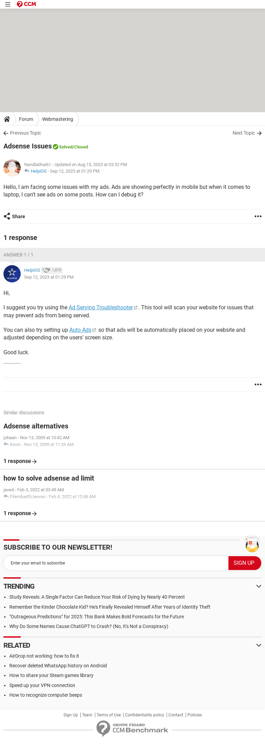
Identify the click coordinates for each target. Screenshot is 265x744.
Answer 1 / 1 (18, 255)
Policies (194, 715)
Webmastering (57, 119)
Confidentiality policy (144, 715)
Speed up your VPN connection (42, 685)
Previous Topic (25, 133)
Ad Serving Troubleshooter (101, 307)
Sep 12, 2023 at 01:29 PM (74, 171)
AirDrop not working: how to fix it (44, 656)
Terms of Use (109, 715)
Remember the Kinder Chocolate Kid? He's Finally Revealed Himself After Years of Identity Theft (109, 607)
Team (87, 715)
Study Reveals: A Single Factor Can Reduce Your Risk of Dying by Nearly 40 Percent (97, 597)
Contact (175, 715)
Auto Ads (80, 330)
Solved (65, 146)
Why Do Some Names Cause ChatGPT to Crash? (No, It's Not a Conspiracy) (88, 626)
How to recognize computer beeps (45, 695)
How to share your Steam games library (51, 675)
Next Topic (244, 133)
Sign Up (70, 715)
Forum (26, 119)
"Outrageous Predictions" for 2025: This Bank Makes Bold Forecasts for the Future (96, 616)
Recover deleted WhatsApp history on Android (58, 665)
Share (18, 216)
